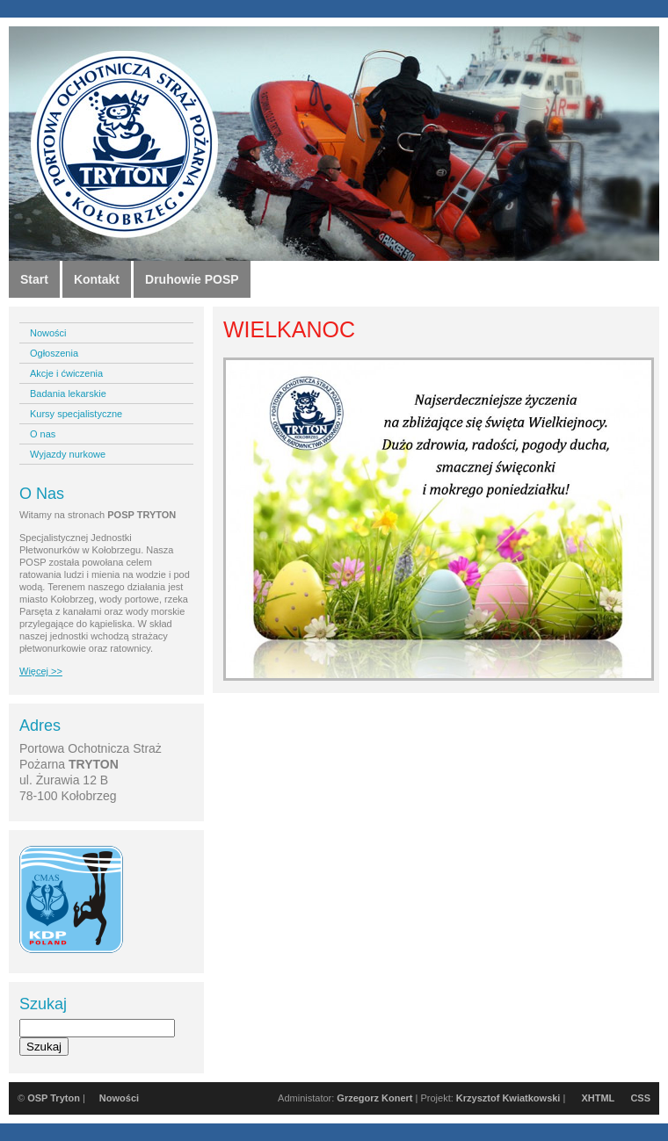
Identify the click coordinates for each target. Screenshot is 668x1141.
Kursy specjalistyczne (76, 413)
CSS (640, 1098)
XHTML (597, 1098)
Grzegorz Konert (374, 1098)
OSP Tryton (53, 1098)
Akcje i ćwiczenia (66, 373)
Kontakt (97, 279)
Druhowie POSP (192, 279)
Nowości (48, 333)
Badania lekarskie (68, 393)
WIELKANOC (289, 329)
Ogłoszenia (54, 353)
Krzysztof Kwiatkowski (508, 1098)
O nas (42, 434)
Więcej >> (40, 671)
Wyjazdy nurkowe (67, 454)
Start (34, 279)
